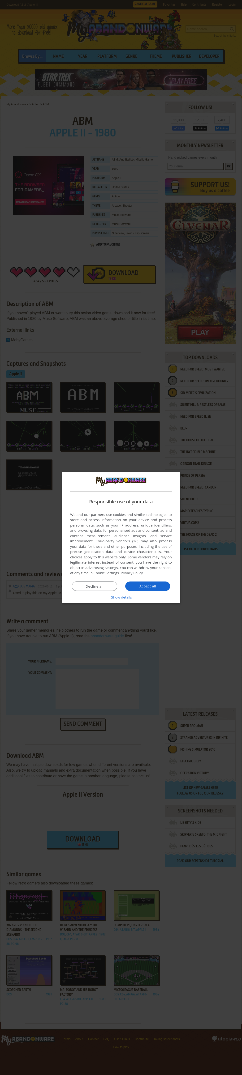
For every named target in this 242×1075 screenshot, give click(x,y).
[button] (121, 597)
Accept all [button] (147, 586)
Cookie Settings (106, 572)
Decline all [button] (95, 586)
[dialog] (121, 537)
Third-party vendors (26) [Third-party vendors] (117, 541)
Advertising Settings (101, 567)
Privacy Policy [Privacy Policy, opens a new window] (132, 572)
